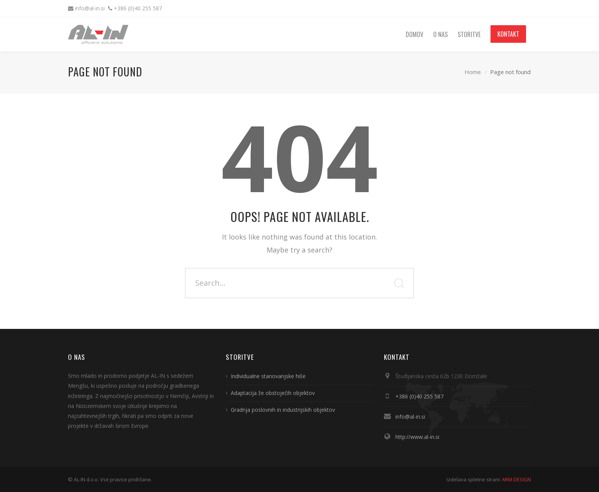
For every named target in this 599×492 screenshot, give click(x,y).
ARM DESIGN (516, 479)
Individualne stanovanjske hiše (268, 376)
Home (473, 72)
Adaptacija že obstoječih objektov (273, 393)
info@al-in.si (90, 8)
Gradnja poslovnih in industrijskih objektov (283, 409)
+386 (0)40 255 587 (138, 8)
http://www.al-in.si (417, 436)
